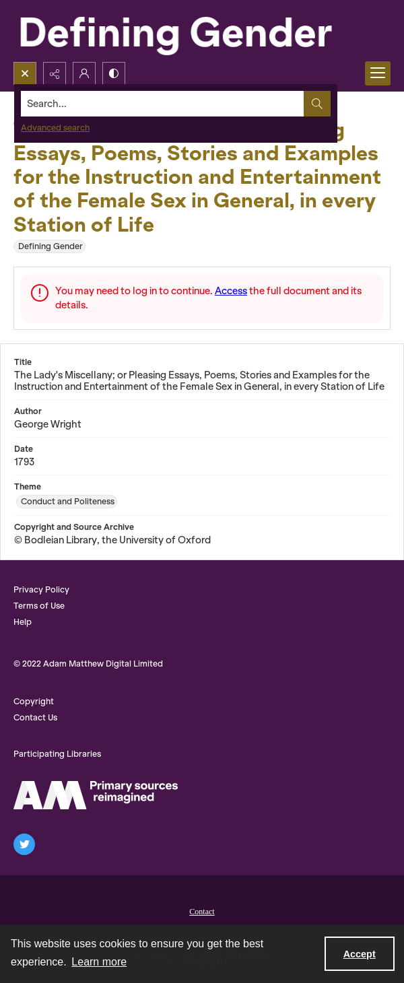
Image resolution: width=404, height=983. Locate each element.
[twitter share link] (24, 844)
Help (22, 622)
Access (231, 291)
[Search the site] (163, 103)
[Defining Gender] (202, 31)
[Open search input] (25, 73)
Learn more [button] (99, 962)
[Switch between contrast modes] (114, 73)
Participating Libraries (57, 754)
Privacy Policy (41, 589)
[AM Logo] (95, 795)
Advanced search (55, 128)
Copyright (33, 701)
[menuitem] (202, 910)
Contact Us (35, 717)
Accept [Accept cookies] (359, 954)
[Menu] (378, 73)
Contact (201, 911)
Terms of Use (39, 606)
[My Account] (84, 73)
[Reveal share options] (54, 73)
